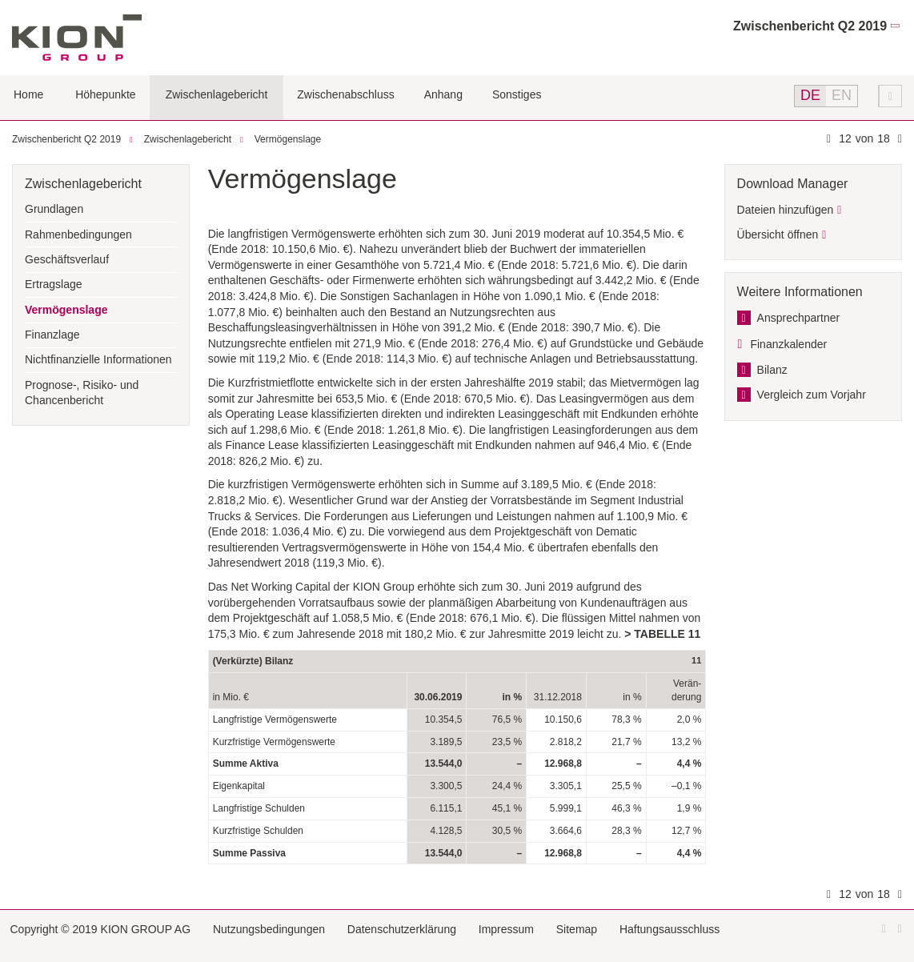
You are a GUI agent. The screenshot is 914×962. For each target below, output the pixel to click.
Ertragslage (53, 284)
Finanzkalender (788, 344)
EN (842, 95)
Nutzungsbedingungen (269, 929)
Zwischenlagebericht (217, 94)
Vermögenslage (288, 139)
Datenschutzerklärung (401, 929)
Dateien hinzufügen (785, 209)
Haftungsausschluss (669, 929)
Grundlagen (54, 208)
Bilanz (772, 369)
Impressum (506, 929)
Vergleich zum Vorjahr (811, 394)
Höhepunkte (105, 94)
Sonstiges (516, 94)
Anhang (443, 94)
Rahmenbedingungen (78, 234)
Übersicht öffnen (778, 234)
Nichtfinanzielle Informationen (98, 359)
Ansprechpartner (798, 317)
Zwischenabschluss (345, 94)
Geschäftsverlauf (67, 259)
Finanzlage (52, 334)
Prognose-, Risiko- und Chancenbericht (81, 393)
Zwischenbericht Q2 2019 (810, 26)
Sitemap (576, 929)
